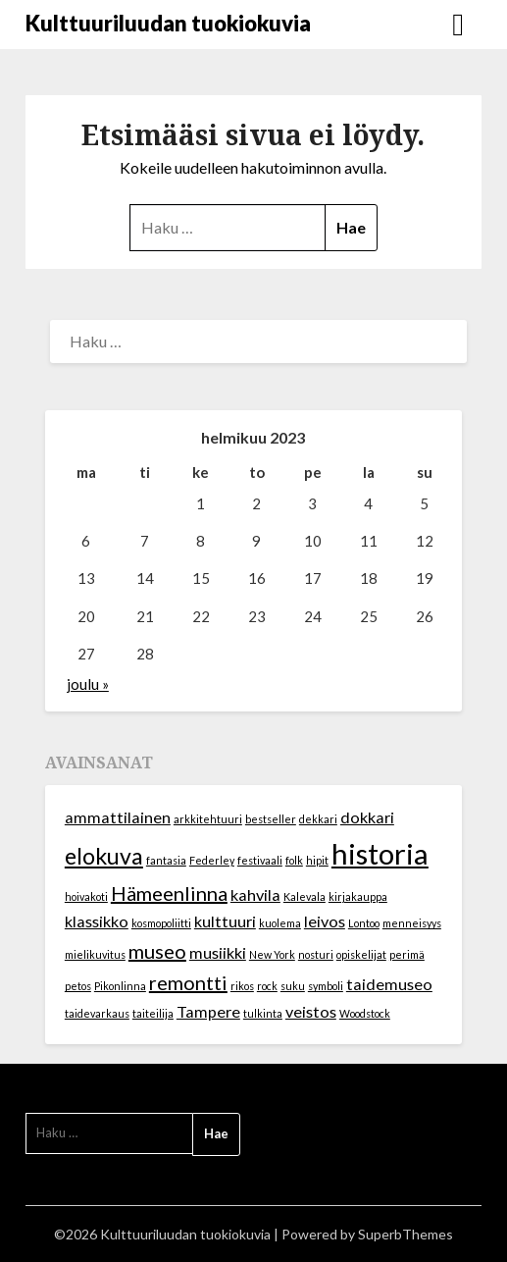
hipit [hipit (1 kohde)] (317, 860)
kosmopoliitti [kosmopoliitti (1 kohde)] (161, 923)
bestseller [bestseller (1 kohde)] (270, 819)
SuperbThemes (405, 1234)
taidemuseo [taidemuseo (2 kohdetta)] (389, 983)
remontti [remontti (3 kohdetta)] (188, 982)
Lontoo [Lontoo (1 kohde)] (364, 923)
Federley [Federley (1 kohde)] (211, 860)
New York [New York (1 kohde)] (272, 954)
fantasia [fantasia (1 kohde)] (166, 860)
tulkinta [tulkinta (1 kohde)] (262, 1013)
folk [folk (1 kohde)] (294, 860)
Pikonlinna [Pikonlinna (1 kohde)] (120, 985)
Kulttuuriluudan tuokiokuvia (168, 23)
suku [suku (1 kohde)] (292, 985)
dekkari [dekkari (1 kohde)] (318, 819)
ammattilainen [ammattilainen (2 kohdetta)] (118, 817)
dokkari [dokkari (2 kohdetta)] (367, 817)
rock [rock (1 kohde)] (267, 985)
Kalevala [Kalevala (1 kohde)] (304, 896)
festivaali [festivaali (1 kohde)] (259, 860)
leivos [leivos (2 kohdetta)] (324, 921)
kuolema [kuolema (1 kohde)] (280, 923)
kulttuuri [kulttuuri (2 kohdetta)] (225, 921)
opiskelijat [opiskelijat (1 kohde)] (361, 954)
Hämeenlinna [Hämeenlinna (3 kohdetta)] (169, 893)
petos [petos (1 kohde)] (78, 985)
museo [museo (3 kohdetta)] (157, 951)
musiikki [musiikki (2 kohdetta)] (217, 952)
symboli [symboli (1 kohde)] (325, 985)
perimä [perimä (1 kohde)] (407, 954)
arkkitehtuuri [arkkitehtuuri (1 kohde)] (208, 819)
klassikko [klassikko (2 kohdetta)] (96, 921)
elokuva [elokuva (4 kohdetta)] (104, 855)
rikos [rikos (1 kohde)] (242, 985)
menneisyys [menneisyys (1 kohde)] (411, 923)
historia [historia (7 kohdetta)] (380, 853)
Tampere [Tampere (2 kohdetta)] (208, 1011)
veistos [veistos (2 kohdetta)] (310, 1011)
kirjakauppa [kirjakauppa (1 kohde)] (358, 896)
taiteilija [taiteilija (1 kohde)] (153, 1013)
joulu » (88, 684)
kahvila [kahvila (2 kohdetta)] (255, 894)
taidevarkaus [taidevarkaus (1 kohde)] (97, 1013)
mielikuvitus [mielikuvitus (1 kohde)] (95, 954)
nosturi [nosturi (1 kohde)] (315, 954)
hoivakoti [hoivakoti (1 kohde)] (86, 896)
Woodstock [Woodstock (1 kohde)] (364, 1013)
